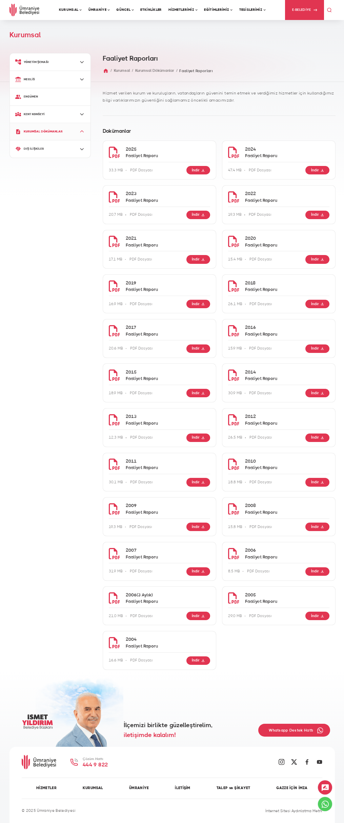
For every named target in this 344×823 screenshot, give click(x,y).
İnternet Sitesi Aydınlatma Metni (293, 811)
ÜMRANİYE (139, 788)
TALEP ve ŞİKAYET (233, 788)
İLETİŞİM (182, 788)
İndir (198, 170)
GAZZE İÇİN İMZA (291, 788)
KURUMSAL (93, 788)
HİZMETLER (46, 788)
